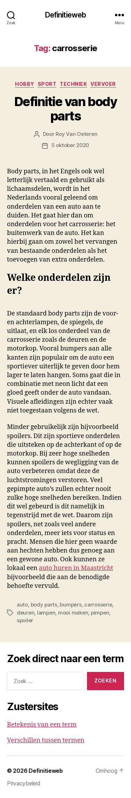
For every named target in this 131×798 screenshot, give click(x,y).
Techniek (73, 84)
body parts (44, 604)
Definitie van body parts (65, 109)
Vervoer (103, 84)
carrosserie (98, 604)
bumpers (70, 604)
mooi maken (73, 612)
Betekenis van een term (42, 725)
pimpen (100, 612)
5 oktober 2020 (70, 145)
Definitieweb (65, 15)
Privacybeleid (24, 783)
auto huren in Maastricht (76, 568)
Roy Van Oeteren (76, 134)
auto (22, 604)
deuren (25, 612)
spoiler (25, 620)
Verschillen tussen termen (46, 740)
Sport (47, 84)
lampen (46, 612)
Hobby (24, 84)
